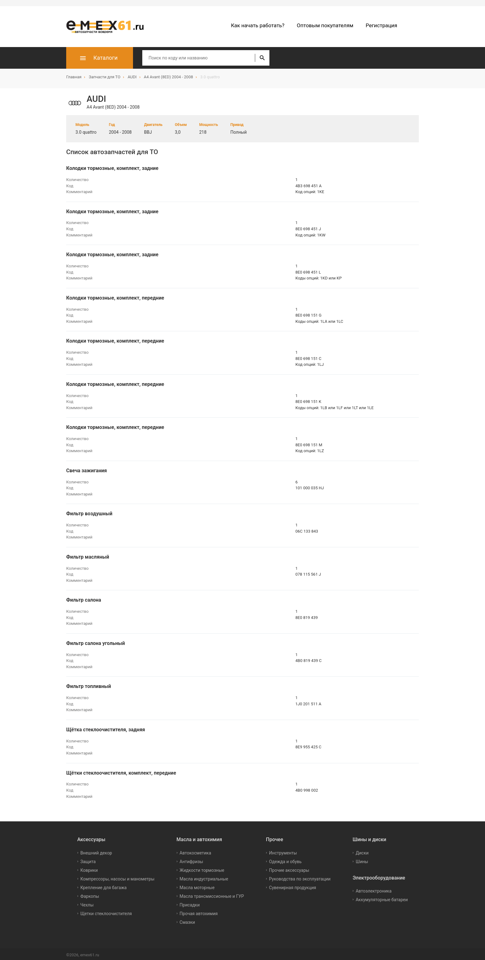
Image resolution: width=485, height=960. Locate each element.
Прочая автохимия (199, 911)
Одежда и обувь (285, 859)
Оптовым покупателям (325, 25)
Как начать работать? (258, 25)
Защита (88, 859)
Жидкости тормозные (202, 868)
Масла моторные (197, 885)
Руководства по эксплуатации (300, 876)
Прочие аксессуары (289, 868)
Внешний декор (96, 850)
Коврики (89, 868)
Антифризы (191, 859)
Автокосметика (195, 850)
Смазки (187, 920)
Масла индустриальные (204, 876)
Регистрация (381, 25)
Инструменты (283, 850)
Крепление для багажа (103, 885)
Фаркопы (89, 894)
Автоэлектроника (374, 889)
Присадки (190, 902)
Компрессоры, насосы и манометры (117, 876)
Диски (362, 850)
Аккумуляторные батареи (382, 897)
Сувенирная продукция (292, 885)
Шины (362, 859)
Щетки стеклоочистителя (106, 911)
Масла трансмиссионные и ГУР (212, 894)
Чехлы (87, 902)
